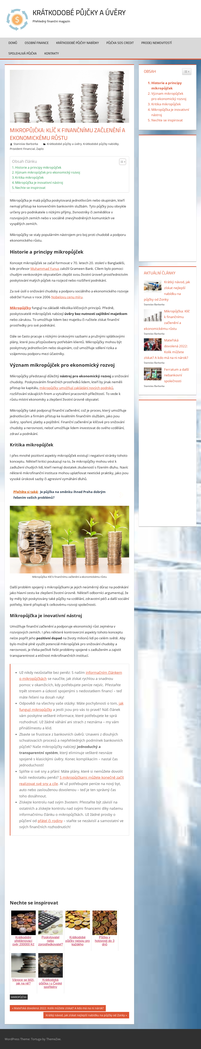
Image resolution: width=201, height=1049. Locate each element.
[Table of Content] (122, 162)
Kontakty (51, 53)
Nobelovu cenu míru (66, 297)
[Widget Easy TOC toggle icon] (186, 71)
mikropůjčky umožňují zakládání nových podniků (76, 388)
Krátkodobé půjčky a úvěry (79, 12)
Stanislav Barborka (26, 144)
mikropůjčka (18, 997)
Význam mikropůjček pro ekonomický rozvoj (47, 172)
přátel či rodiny (50, 820)
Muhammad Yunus (44, 268)
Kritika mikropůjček (29, 177)
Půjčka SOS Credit (120, 42)
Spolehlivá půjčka (22, 53)
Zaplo (40, 149)
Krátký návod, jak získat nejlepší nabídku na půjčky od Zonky (85, 1016)
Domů (12, 42)
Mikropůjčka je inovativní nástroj (39, 182)
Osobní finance (37, 42)
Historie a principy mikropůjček (38, 167)
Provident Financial (22, 149)
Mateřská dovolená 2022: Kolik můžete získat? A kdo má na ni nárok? (59, 1009)
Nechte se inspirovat (30, 188)
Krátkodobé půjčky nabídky (77, 42)
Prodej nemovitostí (156, 42)
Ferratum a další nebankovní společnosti (176, 375)
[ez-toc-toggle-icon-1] (120, 161)
